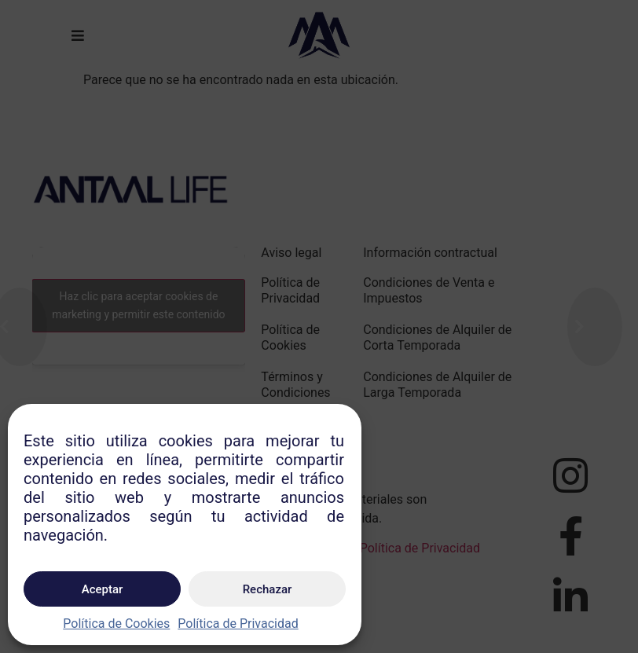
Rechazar (267, 589)
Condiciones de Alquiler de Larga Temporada (437, 384)
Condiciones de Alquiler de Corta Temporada (437, 337)
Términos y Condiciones (295, 384)
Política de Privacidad (238, 623)
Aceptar (102, 589)
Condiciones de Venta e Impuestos (428, 290)
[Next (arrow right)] (594, 327)
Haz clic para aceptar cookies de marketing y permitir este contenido (138, 305)
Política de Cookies (116, 623)
